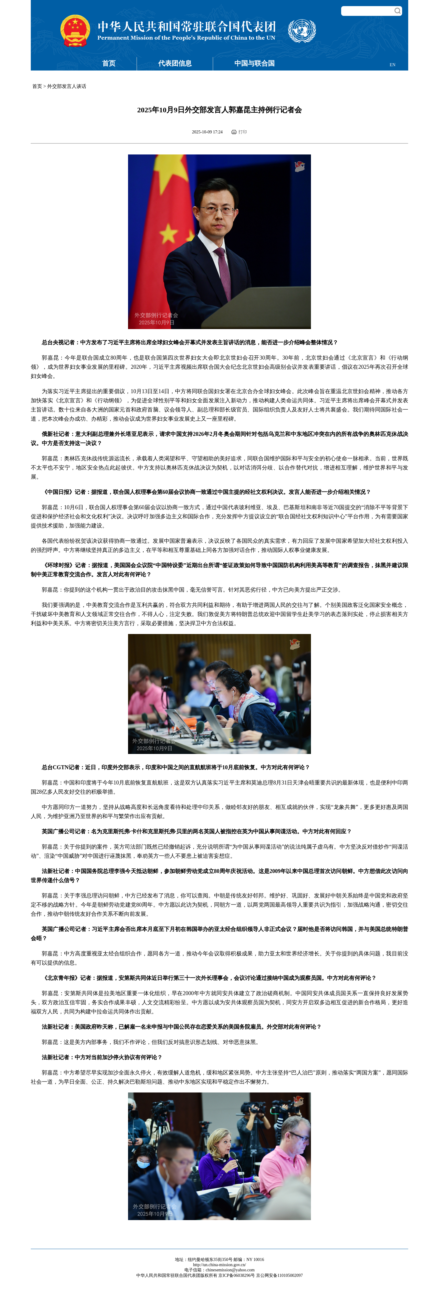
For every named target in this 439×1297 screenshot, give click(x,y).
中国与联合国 (254, 63)
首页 (109, 63)
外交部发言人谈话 (66, 86)
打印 (242, 132)
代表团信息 (175, 63)
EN (392, 65)
